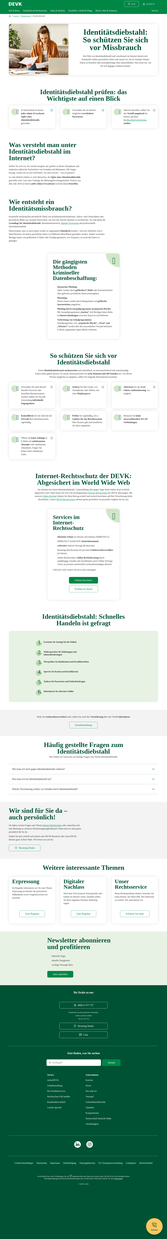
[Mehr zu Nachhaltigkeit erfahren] (92, 1152)
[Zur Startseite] (10, 16)
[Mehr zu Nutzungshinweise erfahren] (87, 1191)
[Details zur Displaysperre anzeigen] (103, 388)
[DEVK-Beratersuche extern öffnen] (65, 501)
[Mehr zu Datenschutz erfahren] (41, 1191)
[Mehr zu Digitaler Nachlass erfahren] (83, 942)
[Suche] (65, 1091)
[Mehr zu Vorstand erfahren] (90, 1125)
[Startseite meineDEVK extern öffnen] (148, 4)
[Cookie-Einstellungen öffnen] (23, 1191)
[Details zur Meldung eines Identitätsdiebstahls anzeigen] (154, 110)
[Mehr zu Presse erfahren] (88, 1114)
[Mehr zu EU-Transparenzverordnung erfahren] (110, 1191)
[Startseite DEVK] (15, 4)
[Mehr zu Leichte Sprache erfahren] (54, 1136)
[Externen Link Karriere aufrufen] (89, 1109)
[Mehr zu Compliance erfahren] (131, 1191)
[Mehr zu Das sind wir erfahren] (91, 1120)
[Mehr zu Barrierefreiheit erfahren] (145, 1191)
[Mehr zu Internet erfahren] (135, 120)
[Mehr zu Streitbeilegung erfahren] (69, 1191)
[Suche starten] (111, 1091)
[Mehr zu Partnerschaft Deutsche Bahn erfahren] (98, 1147)
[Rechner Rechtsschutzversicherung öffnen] (50, 497)
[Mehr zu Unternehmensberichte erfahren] (96, 1131)
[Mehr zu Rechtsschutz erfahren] (83, 726)
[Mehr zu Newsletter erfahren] (60, 1003)
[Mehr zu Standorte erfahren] (90, 1136)
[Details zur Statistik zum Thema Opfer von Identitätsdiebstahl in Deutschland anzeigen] (51, 110)
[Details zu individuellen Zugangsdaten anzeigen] (51, 388)
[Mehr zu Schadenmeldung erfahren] (54, 1114)
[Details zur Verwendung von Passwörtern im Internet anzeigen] (103, 110)
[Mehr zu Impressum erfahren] (55, 1191)
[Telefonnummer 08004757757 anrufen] (83, 1034)
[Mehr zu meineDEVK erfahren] (53, 1109)
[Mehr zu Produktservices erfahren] (135, 942)
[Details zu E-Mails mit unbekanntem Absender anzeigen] (51, 439)
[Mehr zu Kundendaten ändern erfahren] (56, 1131)
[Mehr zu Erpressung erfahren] (70, 224)
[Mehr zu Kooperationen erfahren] (92, 1141)
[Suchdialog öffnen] (131, 4)
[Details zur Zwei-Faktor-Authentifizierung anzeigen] (154, 388)
